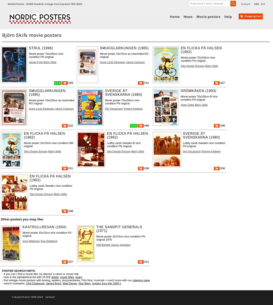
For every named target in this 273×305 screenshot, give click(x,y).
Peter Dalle (187, 105)
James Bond (53, 283)
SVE (263, 4)
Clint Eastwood (35, 283)
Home (175, 17)
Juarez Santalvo (120, 244)
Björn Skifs (49, 62)
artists (55, 277)
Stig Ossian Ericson (192, 66)
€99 (143, 125)
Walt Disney (70, 283)
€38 (143, 168)
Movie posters (208, 17)
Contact (245, 4)
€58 (67, 82)
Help (228, 17)
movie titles (67, 277)
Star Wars (84, 283)
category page (141, 280)
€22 (67, 125)
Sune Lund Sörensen (112, 62)
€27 (219, 82)
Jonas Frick (36, 62)
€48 (219, 125)
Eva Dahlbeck (49, 241)
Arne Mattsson (31, 241)
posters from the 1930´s (106, 283)
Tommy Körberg (133, 108)
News (188, 17)
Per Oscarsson (114, 108)
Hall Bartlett (103, 244)
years (79, 277)
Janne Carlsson (135, 62)
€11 (143, 82)
